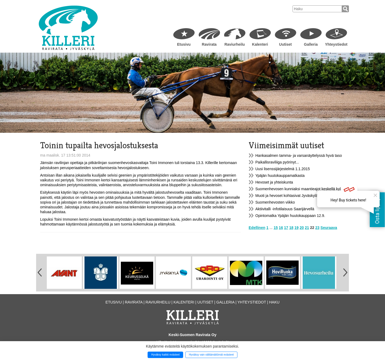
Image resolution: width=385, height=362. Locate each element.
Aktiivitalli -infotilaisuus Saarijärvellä (284, 209)
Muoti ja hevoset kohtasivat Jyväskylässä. (290, 195)
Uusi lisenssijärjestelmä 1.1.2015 (282, 169)
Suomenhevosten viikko (275, 202)
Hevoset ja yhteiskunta (274, 182)
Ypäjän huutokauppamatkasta (280, 175)
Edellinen (257, 227)
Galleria (311, 44)
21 (307, 227)
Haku (274, 302)
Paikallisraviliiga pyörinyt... (277, 162)
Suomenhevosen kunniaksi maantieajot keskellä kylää (300, 189)
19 (296, 227)
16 (281, 227)
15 (276, 227)
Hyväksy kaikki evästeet (165, 354)
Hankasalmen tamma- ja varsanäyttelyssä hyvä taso (298, 155)
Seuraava (329, 227)
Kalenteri (260, 44)
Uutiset (285, 44)
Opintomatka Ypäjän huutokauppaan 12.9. (290, 215)
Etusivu (184, 44)
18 (291, 227)
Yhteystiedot (336, 44)
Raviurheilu (234, 44)
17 (286, 227)
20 (302, 227)
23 (317, 227)
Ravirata (209, 44)
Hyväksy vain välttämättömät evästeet (211, 354)
